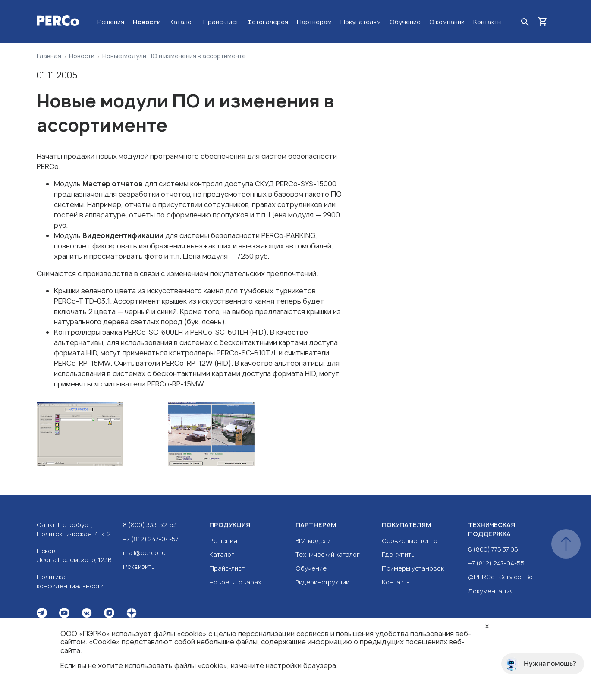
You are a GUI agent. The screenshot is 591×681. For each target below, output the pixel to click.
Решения (110, 22)
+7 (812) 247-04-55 (496, 563)
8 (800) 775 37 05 (493, 549)
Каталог (182, 22)
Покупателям (360, 22)
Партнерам (314, 22)
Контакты (487, 22)
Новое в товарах (235, 582)
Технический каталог (328, 554)
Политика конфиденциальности (70, 581)
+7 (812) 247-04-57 (151, 539)
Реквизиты (139, 566)
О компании (447, 22)
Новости (147, 22)
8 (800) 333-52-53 (150, 525)
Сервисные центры (412, 541)
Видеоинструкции (322, 582)
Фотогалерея (267, 22)
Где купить (398, 554)
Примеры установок (413, 568)
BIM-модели (313, 541)
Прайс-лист (221, 22)
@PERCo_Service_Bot (501, 577)
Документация (491, 591)
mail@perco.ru (144, 553)
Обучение (405, 22)
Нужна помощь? (540, 664)
